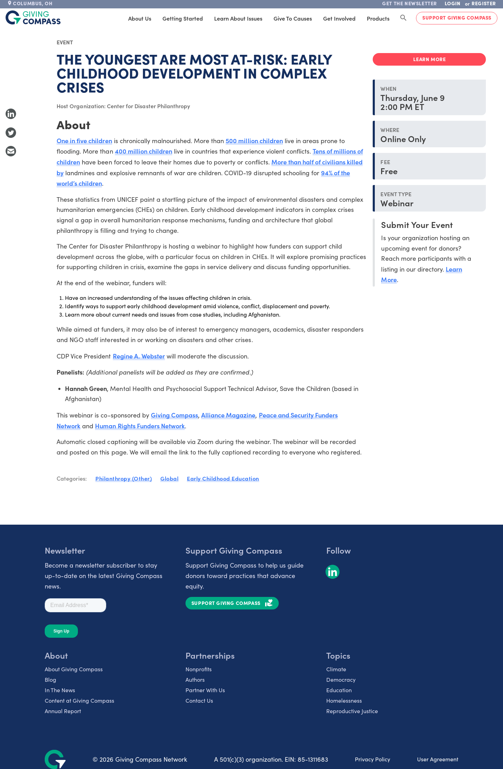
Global (169, 478)
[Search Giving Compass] (403, 18)
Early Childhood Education (223, 478)
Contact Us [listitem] (199, 700)
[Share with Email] (11, 151)
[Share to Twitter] (11, 132)
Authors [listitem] (195, 679)
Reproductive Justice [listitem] (352, 711)
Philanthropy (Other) (123, 478)
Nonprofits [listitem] (198, 669)
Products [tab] (378, 18)
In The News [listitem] (60, 690)
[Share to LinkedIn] (11, 114)
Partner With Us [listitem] (205, 690)
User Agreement (437, 759)
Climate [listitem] (336, 669)
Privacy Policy (372, 759)
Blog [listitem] (50, 679)
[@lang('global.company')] (33, 17)
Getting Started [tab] (182, 18)
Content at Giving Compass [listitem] (79, 700)
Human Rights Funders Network (140, 425)
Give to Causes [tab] (293, 18)
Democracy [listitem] (341, 679)
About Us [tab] (139, 18)
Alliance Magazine (228, 415)
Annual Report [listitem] (63, 711)
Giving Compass (174, 415)
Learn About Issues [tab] (238, 18)
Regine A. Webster (139, 356)
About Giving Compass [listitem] (74, 669)
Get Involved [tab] (339, 18)
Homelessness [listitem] (344, 700)
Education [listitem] (339, 690)
